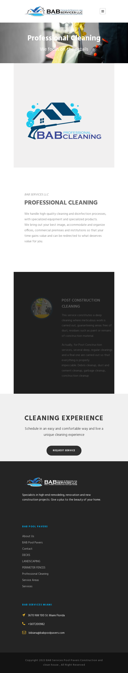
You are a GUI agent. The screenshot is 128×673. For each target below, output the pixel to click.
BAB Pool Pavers (32, 542)
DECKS (26, 555)
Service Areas (30, 580)
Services (27, 586)
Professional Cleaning (35, 574)
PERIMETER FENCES (33, 567)
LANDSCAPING (31, 561)
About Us (28, 536)
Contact (27, 549)
